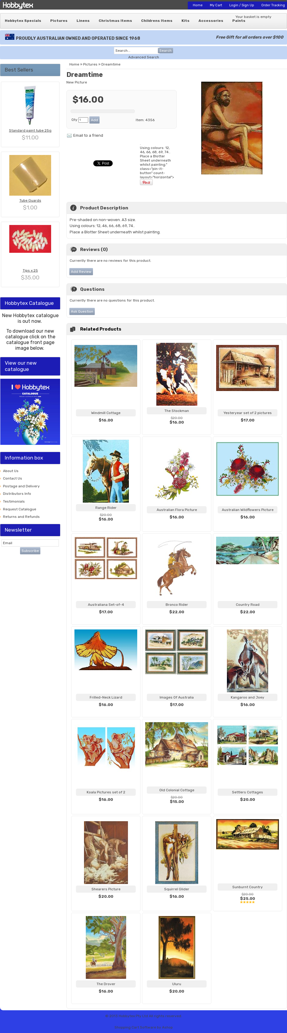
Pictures (59, 21)
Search (165, 50)
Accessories (211, 21)
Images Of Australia (177, 697)
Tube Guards (30, 200)
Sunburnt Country (247, 887)
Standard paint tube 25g (30, 130)
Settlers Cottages (247, 792)
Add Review (81, 272)
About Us (11, 471)
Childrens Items (156, 21)
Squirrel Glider (176, 889)
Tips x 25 (30, 270)
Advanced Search (143, 57)
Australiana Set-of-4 (106, 605)
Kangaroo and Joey (247, 697)
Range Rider (106, 508)
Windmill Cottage (105, 413)
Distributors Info (17, 494)
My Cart (216, 5)
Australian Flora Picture (177, 510)
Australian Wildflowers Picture (248, 510)
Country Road (247, 605)
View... (105, 427)
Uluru (176, 984)
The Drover (106, 984)
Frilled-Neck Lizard (106, 697)
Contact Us (12, 478)
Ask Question (82, 311)
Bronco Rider (177, 605)
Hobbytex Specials (23, 21)
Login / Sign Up (241, 5)
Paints (238, 21)
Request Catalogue (19, 509)
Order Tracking (273, 5)
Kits (185, 21)
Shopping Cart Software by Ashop (144, 1027)
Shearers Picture (105, 889)
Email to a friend (88, 135)
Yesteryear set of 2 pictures (248, 413)
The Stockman (176, 411)
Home (198, 5)
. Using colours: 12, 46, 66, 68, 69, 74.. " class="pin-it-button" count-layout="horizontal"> (157, 163)
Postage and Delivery (21, 486)
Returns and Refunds (21, 517)
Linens (83, 21)
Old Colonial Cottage (176, 790)
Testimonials (14, 501)
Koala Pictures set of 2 (106, 792)
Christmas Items (115, 21)
